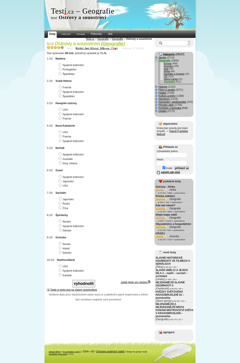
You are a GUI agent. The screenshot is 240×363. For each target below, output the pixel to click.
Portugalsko (68, 69)
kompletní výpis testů (58, 354)
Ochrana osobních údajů (110, 351)
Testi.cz (90, 38)
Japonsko (67, 181)
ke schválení (72, 351)
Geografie (103, 38)
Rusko (65, 203)
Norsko (65, 221)
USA (64, 109)
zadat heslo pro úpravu (135, 282)
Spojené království (72, 65)
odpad (55, 351)
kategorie (169, 54)
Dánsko (65, 230)
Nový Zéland (68, 163)
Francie (65, 87)
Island (64, 248)
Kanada (65, 275)
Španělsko (67, 74)
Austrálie (66, 159)
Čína (64, 208)
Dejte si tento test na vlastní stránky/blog (74, 289)
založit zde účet (170, 172)
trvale (167, 168)
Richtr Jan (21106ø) (97, 48)
